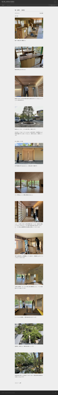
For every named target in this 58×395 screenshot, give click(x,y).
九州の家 (41, 13)
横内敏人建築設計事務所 (8, 2)
